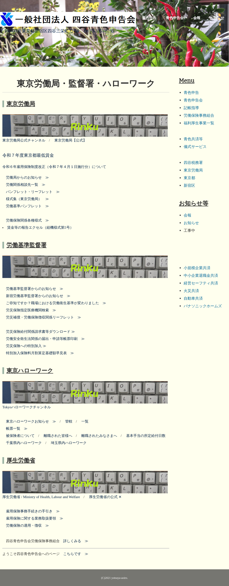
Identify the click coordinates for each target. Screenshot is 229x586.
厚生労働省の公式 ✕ (103, 497)
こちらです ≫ (74, 554)
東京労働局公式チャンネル (23, 140)
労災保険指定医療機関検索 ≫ (29, 310)
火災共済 (191, 290)
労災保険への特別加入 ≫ (26, 346)
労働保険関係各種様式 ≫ (25, 220)
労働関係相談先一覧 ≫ (23, 185)
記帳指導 (191, 108)
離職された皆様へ (58, 436)
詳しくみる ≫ (74, 541)
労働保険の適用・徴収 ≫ (25, 525)
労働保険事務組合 (199, 115)
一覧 (83, 421)
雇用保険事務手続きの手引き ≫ (31, 511)
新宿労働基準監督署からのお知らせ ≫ (36, 296)
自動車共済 (193, 298)
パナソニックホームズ (203, 306)
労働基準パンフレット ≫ (25, 206)
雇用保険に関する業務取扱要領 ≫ (32, 518)
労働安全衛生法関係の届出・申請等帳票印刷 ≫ (43, 339)
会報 (196, 18)
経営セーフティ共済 (201, 283)
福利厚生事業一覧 (199, 123)
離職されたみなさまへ (99, 436)
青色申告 (149, 18)
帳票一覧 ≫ (14, 428)
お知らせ (217, 18)
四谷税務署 (193, 162)
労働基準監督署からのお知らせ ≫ (32, 289)
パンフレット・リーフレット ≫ (31, 192)
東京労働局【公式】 (69, 140)
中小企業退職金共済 (201, 275)
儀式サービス (195, 146)
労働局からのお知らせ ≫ (25, 177)
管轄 (69, 421)
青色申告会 (175, 18)
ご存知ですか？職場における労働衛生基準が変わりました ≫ (54, 303)
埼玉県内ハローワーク (67, 443)
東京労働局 (193, 170)
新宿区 (189, 185)
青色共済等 (193, 139)
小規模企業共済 (197, 268)
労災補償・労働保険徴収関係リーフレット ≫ (41, 317)
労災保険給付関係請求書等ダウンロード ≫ (38, 331)
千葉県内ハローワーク (23, 443)
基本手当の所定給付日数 (144, 436)
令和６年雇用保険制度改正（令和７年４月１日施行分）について (54, 167)
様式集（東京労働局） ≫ (25, 199)
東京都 (189, 178)
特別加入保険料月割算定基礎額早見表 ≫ (38, 353)
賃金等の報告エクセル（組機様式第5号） (40, 227)
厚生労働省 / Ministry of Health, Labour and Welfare (41, 497)
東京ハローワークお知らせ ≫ (31, 421)
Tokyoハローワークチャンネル (26, 407)
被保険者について (20, 436)
